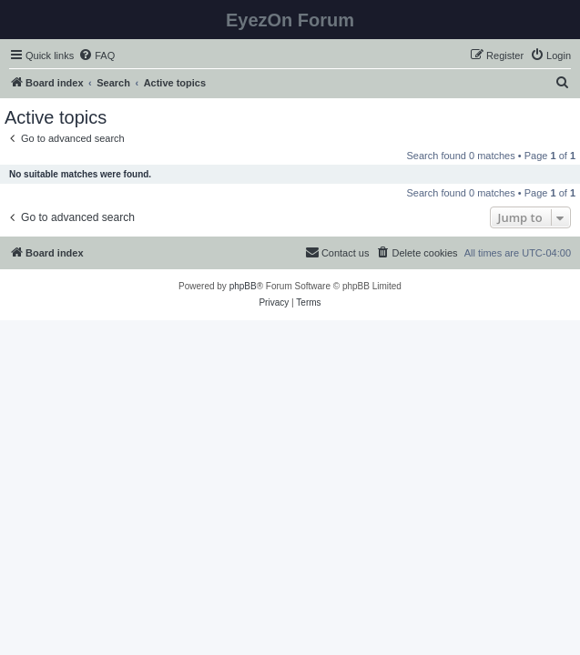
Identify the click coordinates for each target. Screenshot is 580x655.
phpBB (243, 286)
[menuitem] (96, 55)
